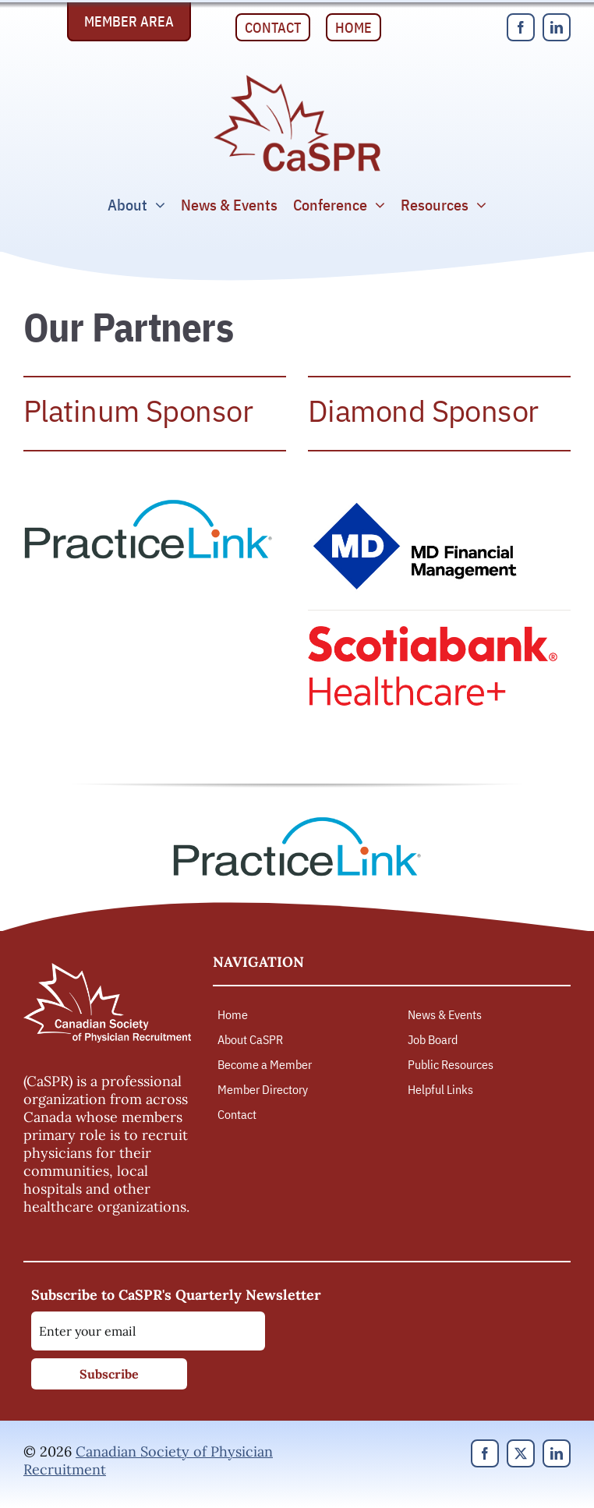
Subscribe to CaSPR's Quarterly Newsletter (176, 1295)
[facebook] (521, 27)
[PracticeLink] (148, 505)
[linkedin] (557, 27)
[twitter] (521, 1453)
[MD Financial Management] (417, 505)
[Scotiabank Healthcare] (432, 633)
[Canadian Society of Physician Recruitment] (297, 79)
